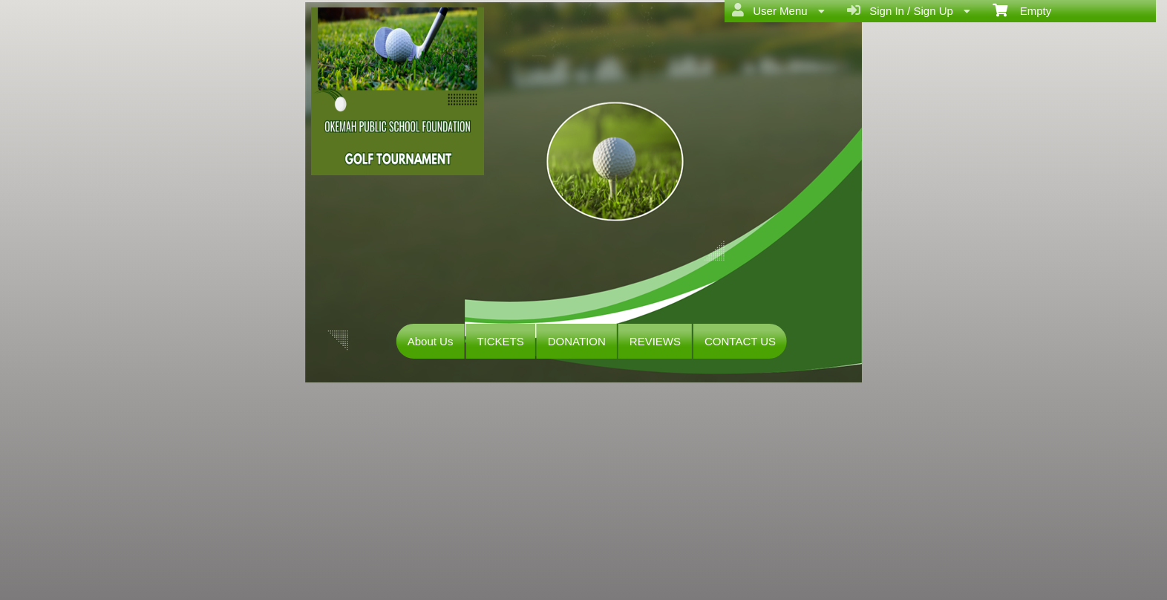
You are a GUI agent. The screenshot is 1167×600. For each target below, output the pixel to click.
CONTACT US (740, 341)
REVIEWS (655, 341)
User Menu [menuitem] (778, 10)
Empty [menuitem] (1022, 9)
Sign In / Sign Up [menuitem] (908, 10)
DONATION (577, 341)
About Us (431, 341)
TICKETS (500, 341)
